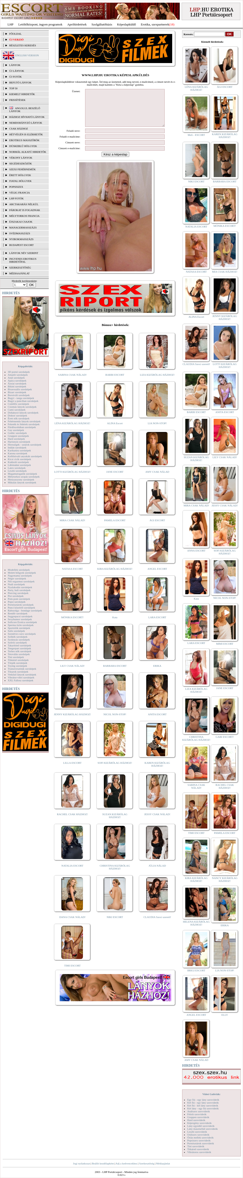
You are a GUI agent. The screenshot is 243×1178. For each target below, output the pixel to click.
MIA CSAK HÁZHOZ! (224, 271)
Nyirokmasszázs (21, 239)
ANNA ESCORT (196, 550)
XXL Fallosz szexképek (20, 680)
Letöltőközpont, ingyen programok (40, 24)
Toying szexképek (17, 665)
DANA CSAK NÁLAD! (72, 924)
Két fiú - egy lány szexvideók (203, 1102)
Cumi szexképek (16, 409)
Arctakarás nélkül (23, 204)
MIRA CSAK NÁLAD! (72, 527)
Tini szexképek (16, 657)
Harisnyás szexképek (19, 441)
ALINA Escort (114, 430)
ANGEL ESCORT (157, 576)
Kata (114, 624)
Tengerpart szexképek (19, 648)
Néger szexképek (17, 578)
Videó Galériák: (211, 1094)
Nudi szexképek (16, 584)
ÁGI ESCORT (157, 527)
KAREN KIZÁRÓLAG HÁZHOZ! (157, 771)
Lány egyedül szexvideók (200, 1125)
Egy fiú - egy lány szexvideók (203, 1099)
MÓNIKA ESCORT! (72, 624)
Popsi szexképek (16, 601)
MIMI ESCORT (224, 643)
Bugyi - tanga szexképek (21, 398)
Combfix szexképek (18, 403)
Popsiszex (16, 186)
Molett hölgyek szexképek (22, 572)
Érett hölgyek (20, 175)
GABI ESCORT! (225, 736)
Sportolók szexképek (19, 627)
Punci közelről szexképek (21, 607)
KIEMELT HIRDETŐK (22, 94)
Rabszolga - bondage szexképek (25, 610)
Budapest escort (21, 245)
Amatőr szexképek (18, 374)
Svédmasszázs (19, 233)
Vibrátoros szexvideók (199, 1152)
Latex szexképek (17, 467)
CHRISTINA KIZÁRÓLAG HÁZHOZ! (115, 874)
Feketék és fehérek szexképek (24, 424)
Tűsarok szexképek (18, 671)
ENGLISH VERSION (27, 55)
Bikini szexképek (17, 386)
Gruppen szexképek (18, 435)
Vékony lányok (20, 157)
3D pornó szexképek (19, 371)
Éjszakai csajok (20, 221)
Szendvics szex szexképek (22, 633)
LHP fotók (16, 198)
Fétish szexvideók (196, 1114)
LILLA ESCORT (72, 770)
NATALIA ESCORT (72, 872)
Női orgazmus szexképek (21, 581)
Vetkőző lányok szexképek (22, 674)
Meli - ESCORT (196, 134)
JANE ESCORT (114, 479)
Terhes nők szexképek (19, 651)
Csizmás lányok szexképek (22, 406)
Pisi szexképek (16, 595)
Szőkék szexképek (17, 636)
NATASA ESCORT (72, 576)
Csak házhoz (18, 128)
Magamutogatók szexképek (22, 473)
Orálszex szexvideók (198, 1134)
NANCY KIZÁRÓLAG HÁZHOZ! (225, 879)
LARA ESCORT (157, 624)
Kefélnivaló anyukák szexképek (25, 456)
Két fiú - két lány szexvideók (202, 1105)
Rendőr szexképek (17, 613)
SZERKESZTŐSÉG (20, 267)
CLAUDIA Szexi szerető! (157, 924)
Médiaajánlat (163, 1163)
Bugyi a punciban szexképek (23, 400)
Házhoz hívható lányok (27, 116)
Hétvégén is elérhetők (26, 134)
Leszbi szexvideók (197, 1131)
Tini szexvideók (195, 1146)
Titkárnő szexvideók (198, 1149)
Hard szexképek (16, 438)
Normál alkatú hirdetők (27, 151)
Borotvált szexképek (19, 395)
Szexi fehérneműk (22, 169)
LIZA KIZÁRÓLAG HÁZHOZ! (157, 382)
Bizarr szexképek (17, 392)
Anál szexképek (16, 377)
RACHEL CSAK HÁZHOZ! (72, 821)
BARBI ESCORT (114, 382)
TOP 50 (13, 88)
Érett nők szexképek (18, 418)
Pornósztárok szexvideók (200, 1143)
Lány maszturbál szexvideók (202, 1128)
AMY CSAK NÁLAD (157, 479)
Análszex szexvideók (198, 1111)
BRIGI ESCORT (196, 970)
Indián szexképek (17, 447)
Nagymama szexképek (20, 575)
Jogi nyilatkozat (81, 1163)
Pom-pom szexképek (19, 598)
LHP (11, 24)
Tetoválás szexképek (19, 654)
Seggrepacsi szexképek (20, 616)
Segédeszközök (20, 163)
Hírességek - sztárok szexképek (24, 444)
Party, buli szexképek (19, 590)
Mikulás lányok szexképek (22, 482)
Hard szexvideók (196, 1120)
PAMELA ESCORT (115, 527)
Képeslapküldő (126, 24)
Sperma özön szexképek (20, 625)
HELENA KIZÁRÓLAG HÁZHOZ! (196, 923)
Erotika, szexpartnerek (155, 24)
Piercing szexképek (18, 593)
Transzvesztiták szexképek (22, 668)
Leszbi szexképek (17, 470)
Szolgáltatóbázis (101, 24)
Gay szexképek (16, 430)
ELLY (224, 1014)
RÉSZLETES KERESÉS (22, 45)
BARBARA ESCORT (115, 673)
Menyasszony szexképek (21, 479)
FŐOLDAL (15, 33)
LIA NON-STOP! (157, 430)
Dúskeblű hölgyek (23, 146)
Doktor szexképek (17, 415)
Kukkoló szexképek (18, 462)
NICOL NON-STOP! (115, 721)
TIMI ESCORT (72, 972)
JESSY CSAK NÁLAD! (157, 821)
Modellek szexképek (19, 569)
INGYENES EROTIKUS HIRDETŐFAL (22, 260)
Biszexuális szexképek (20, 389)
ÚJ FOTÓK (15, 76)
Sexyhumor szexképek (20, 619)
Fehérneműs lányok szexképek (24, 421)
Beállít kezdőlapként (103, 1163)
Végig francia (19, 192)
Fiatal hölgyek (20, 180)
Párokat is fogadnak (24, 210)
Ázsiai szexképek (17, 383)
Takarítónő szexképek (19, 645)
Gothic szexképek (17, 432)
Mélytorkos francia (24, 215)
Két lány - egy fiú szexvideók (203, 1108)
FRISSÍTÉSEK (17, 99)
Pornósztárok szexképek (21, 604)
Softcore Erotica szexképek (22, 622)
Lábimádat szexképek (19, 464)
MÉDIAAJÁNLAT (19, 273)
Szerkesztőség (146, 1163)
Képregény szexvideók (199, 1122)
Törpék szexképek (17, 662)
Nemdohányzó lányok (25, 122)
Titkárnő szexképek (18, 659)
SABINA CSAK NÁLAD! (72, 382)
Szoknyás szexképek (19, 639)
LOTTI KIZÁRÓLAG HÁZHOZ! (72, 479)
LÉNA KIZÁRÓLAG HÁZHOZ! (72, 430)
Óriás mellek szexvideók (200, 1137)
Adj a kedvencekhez (126, 1163)
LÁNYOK (14, 65)
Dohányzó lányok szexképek (23, 412)
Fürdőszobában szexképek (22, 427)
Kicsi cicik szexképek (19, 459)
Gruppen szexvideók (198, 1117)
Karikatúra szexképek (19, 450)
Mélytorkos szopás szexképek (24, 476)
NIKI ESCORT (115, 924)
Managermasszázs (23, 227)
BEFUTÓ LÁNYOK (20, 82)
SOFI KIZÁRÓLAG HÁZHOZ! (114, 770)
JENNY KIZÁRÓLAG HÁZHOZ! (72, 721)
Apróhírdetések (77, 24)
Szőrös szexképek (17, 642)
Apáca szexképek (17, 380)
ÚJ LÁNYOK (16, 70)
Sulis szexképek (16, 630)
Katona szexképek (17, 453)
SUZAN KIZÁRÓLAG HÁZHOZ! (115, 823)
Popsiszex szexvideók (199, 1140)
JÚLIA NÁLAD (157, 872)
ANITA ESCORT (157, 721)
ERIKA (157, 673)
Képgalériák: (25, 366)
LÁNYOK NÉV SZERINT (23, 253)
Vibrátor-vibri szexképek (21, 677)
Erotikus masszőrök (24, 140)
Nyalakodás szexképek (20, 587)
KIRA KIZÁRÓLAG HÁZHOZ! (114, 576)
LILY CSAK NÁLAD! (72, 673)
